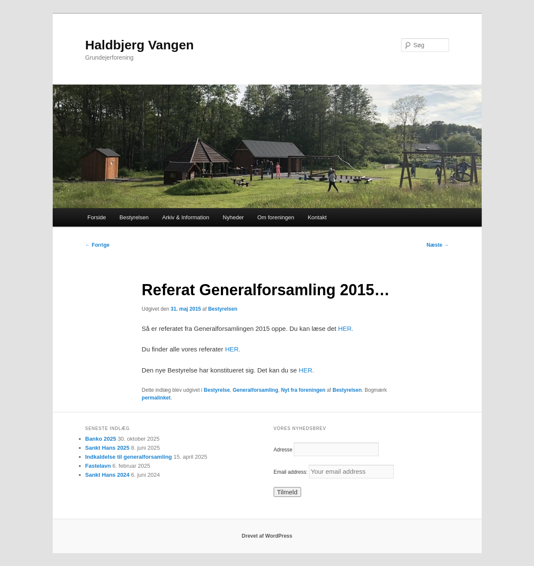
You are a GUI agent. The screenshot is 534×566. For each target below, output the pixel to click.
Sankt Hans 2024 (107, 475)
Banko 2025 (100, 439)
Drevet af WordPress (267, 536)
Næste (437, 245)
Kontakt (317, 217)
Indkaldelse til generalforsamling (128, 457)
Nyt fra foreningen (303, 390)
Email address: (334, 472)
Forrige (97, 245)
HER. (345, 328)
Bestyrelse (217, 390)
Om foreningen (275, 217)
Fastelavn (98, 466)
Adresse (283, 450)
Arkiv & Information (185, 217)
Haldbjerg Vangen (139, 45)
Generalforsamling (255, 390)
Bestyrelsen (134, 217)
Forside (96, 217)
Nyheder (233, 217)
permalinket (156, 398)
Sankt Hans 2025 (107, 448)
